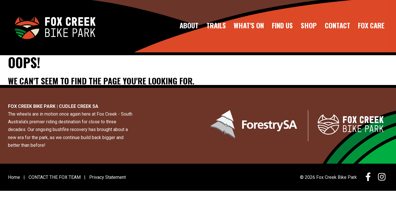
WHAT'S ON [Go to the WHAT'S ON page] (249, 25)
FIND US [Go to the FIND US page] (282, 25)
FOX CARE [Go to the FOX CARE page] (371, 25)
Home (14, 177)
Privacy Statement (107, 177)
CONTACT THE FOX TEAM (55, 177)
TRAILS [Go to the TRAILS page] (216, 25)
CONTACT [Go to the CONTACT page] (337, 25)
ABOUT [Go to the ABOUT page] (189, 25)
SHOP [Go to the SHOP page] (309, 25)
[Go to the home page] (54, 26)
